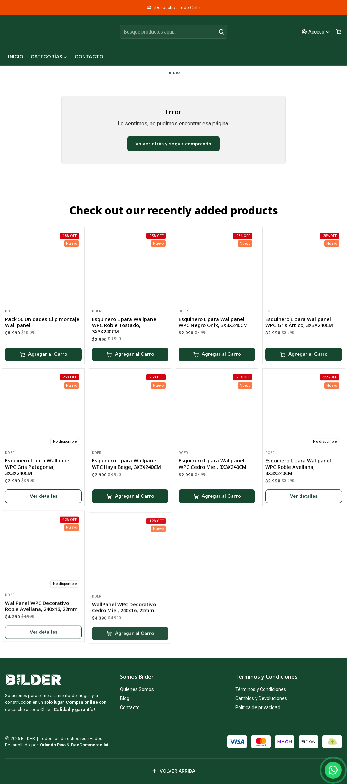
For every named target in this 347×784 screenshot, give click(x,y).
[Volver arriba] (173, 771)
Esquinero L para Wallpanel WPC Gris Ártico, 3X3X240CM (299, 348)
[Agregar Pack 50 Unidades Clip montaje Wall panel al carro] (43, 360)
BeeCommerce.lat (89, 744)
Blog (124, 698)
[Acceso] (316, 32)
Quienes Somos (137, 689)
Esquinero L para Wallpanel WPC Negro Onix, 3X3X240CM (213, 338)
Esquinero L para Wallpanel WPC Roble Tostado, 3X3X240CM (125, 335)
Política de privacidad (257, 707)
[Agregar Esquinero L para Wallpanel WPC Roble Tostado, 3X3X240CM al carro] (130, 364)
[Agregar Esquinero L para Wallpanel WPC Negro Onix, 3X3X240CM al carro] (217, 371)
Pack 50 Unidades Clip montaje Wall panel (42, 327)
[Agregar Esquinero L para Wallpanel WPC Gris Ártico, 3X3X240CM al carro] (303, 381)
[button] (48, 56)
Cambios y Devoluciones (261, 698)
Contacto (130, 707)
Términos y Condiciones (260, 689)
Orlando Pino (53, 744)
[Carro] (338, 32)
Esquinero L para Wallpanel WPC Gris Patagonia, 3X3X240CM (38, 499)
